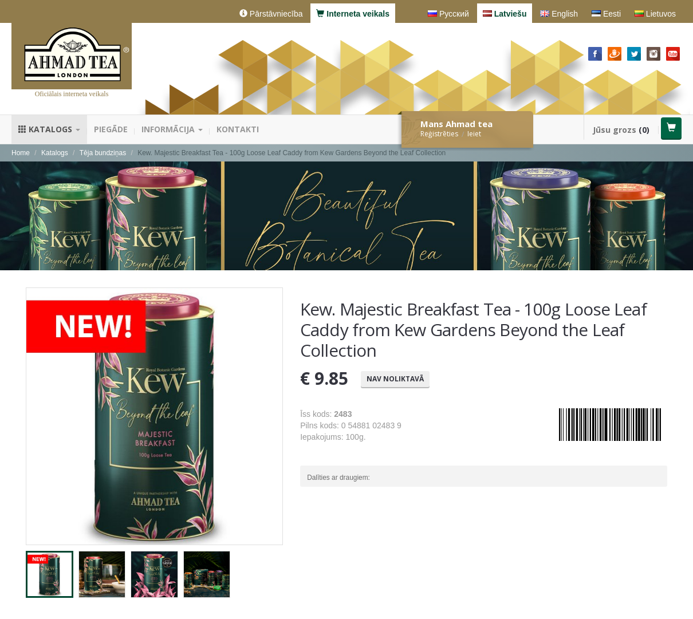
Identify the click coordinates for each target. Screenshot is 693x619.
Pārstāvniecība (271, 13)
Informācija (172, 129)
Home (20, 153)
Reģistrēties (439, 134)
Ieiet (474, 134)
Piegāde (111, 129)
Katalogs (49, 129)
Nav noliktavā (395, 379)
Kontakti (237, 129)
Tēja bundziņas (103, 153)
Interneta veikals (352, 13)
